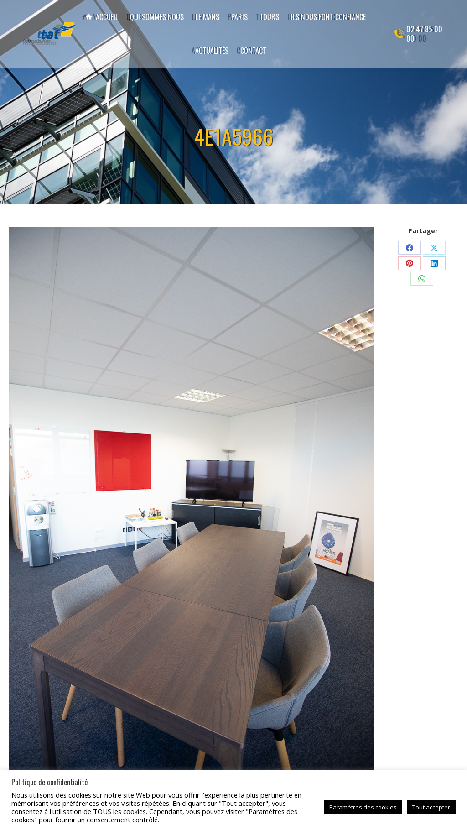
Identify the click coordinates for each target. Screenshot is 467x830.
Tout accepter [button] (431, 807)
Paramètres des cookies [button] (363, 807)
